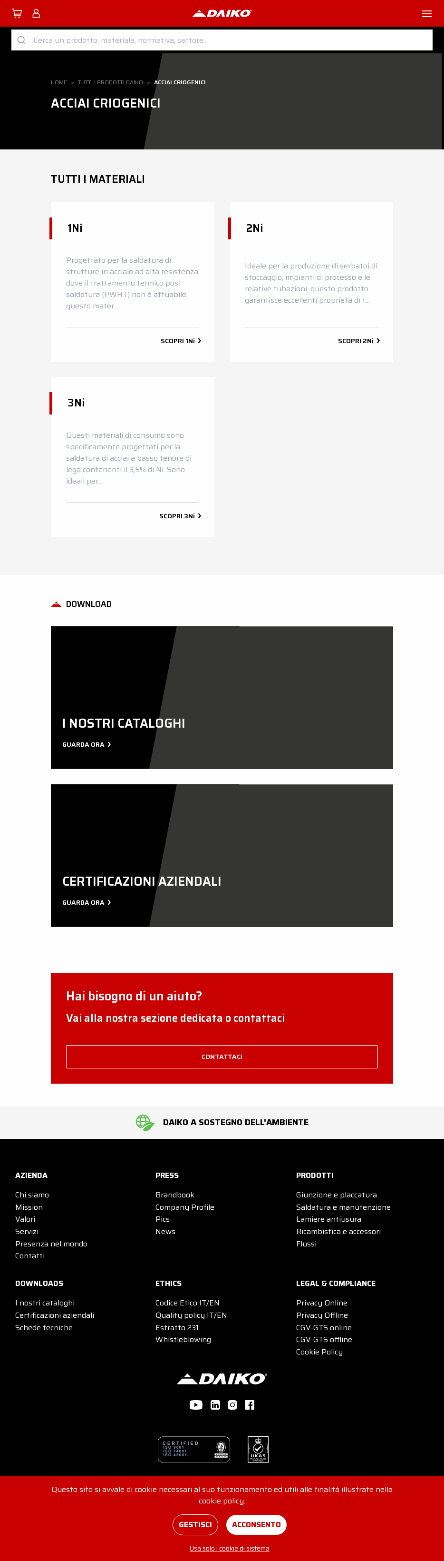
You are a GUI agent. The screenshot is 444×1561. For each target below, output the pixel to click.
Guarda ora (85, 744)
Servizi (27, 1231)
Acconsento (256, 1525)
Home (59, 82)
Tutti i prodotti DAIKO (110, 82)
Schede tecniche (44, 1328)
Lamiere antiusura (328, 1219)
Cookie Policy (319, 1352)
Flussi (306, 1244)
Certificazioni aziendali (54, 1315)
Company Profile (184, 1207)
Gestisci (195, 1525)
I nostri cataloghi (45, 1303)
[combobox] (222, 40)
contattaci (222, 1056)
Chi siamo (32, 1195)
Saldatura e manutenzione (343, 1207)
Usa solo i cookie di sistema (230, 1548)
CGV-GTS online (324, 1328)
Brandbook (174, 1195)
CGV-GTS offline (324, 1339)
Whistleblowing (183, 1339)
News (165, 1231)
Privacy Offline (322, 1315)
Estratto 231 (177, 1328)
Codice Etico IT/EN (187, 1303)
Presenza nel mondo (51, 1244)
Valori (25, 1219)
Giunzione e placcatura (336, 1195)
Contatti (30, 1256)
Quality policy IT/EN (191, 1315)
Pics (162, 1219)
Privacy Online (321, 1303)
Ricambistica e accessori (338, 1231)
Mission (29, 1207)
